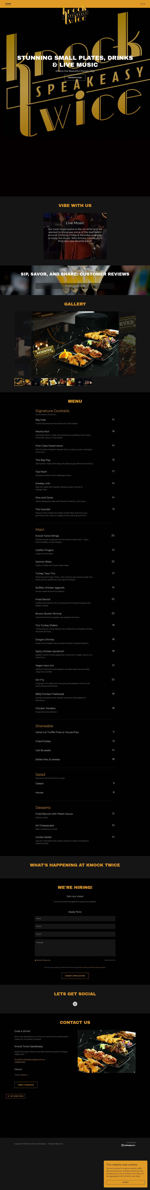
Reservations (75, 78)
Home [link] (8, 4)
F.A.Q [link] (142, 4)
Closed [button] (23, 1075)
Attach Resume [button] (43, 960)
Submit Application (75, 976)
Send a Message (26, 1085)
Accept (126, 1182)
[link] (75, 3)
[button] (35, 960)
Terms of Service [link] (96, 967)
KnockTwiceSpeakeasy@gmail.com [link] (29, 1059)
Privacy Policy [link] (83, 967)
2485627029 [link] (19, 1062)
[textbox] (75, 918)
